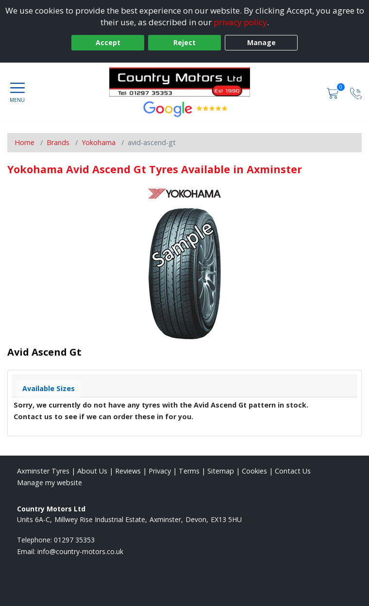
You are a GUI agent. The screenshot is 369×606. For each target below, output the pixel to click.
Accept (108, 42)
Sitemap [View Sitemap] (220, 470)
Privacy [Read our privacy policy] (160, 470)
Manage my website (49, 482)
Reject (184, 42)
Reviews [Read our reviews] (128, 470)
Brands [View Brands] (58, 142)
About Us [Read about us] (92, 470)
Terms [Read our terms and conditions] (189, 470)
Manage (261, 42)
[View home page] (184, 82)
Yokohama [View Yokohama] (99, 142)
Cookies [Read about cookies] (254, 470)
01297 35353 (74, 539)
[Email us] (80, 551)
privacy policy (240, 22)
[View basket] (333, 92)
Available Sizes (48, 388)
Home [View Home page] (24, 142)
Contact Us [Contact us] (293, 470)
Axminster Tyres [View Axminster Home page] (43, 470)
